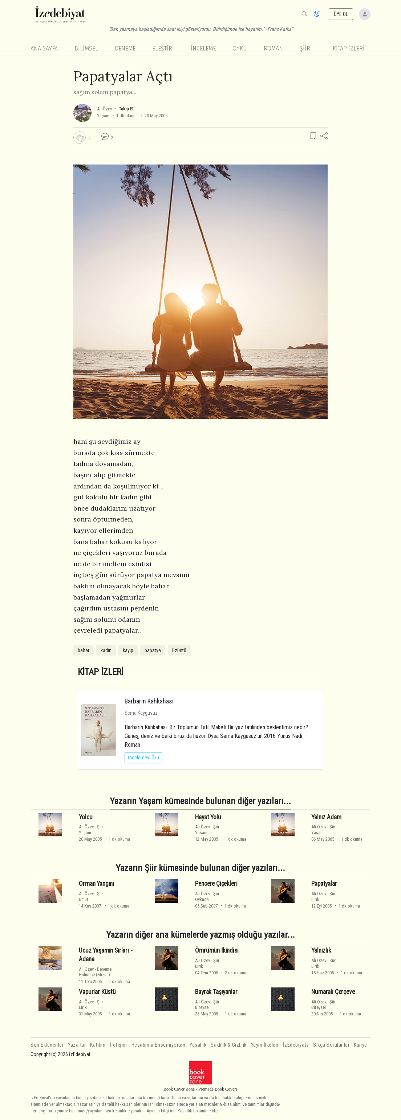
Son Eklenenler (47, 1045)
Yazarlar (77, 1045)
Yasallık (198, 1045)
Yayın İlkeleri (265, 1045)
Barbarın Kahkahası (149, 701)
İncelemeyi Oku (143, 757)
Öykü (239, 48)
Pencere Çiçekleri (216, 883)
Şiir (305, 48)
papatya (153, 650)
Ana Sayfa (44, 48)
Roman (273, 48)
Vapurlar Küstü (97, 991)
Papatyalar (324, 883)
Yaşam (103, 115)
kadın (106, 650)
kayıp (128, 650)
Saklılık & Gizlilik (229, 1045)
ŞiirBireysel (207, 1004)
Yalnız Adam (326, 816)
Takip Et (126, 108)
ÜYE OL (341, 14)
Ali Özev (104, 108)
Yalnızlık (321, 950)
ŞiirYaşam (91, 829)
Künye (360, 1045)
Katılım (98, 1045)
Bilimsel (86, 48)
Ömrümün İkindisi (216, 950)
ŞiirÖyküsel (207, 896)
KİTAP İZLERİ (349, 48)
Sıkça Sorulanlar (331, 1045)
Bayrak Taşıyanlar (216, 991)
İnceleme (203, 48)
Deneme (125, 48)
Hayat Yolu (208, 816)
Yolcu (85, 816)
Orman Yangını (96, 883)
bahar (83, 650)
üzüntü (179, 650)
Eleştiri (163, 48)
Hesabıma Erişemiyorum (158, 1045)
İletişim (118, 1045)
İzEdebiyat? (296, 1045)
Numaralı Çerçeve (333, 991)
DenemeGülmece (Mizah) (95, 971)
